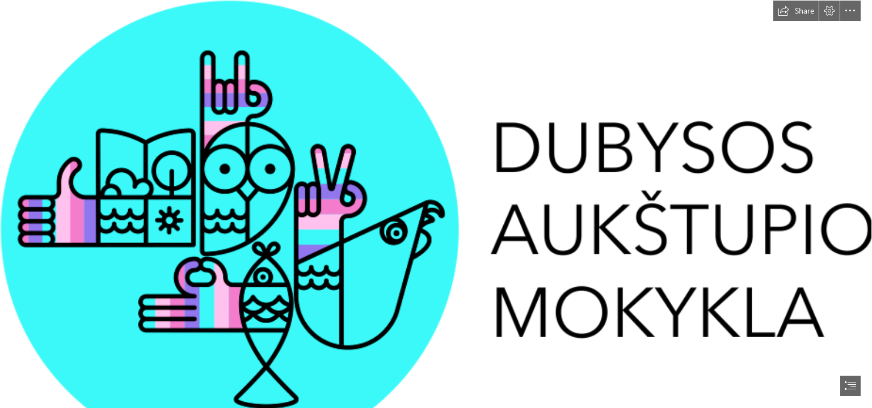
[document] (436, 204)
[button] (796, 11)
